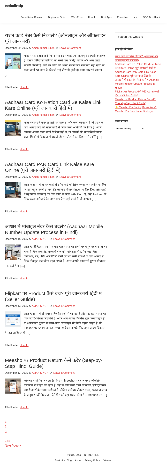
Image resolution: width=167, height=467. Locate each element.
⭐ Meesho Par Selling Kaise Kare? (136, 107)
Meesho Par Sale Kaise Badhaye (134, 111)
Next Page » (13, 445)
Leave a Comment (70, 48)
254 (7, 440)
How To (24, 87)
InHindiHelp (14, 6)
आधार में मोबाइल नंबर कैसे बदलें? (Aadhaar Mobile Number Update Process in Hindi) (137, 83)
